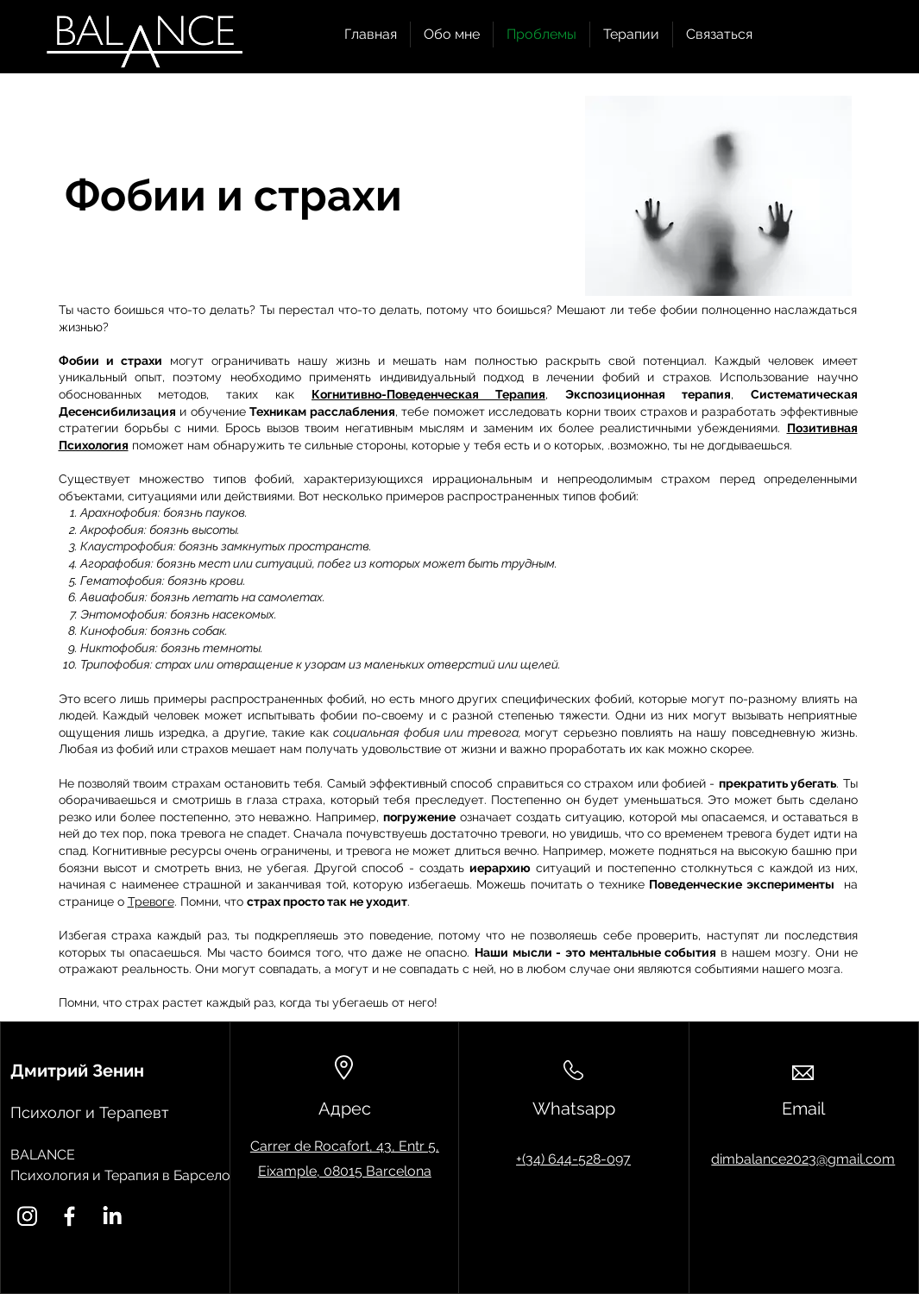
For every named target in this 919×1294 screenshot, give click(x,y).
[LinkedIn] (112, 1216)
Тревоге (151, 901)
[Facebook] (69, 1216)
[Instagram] (27, 1216)
